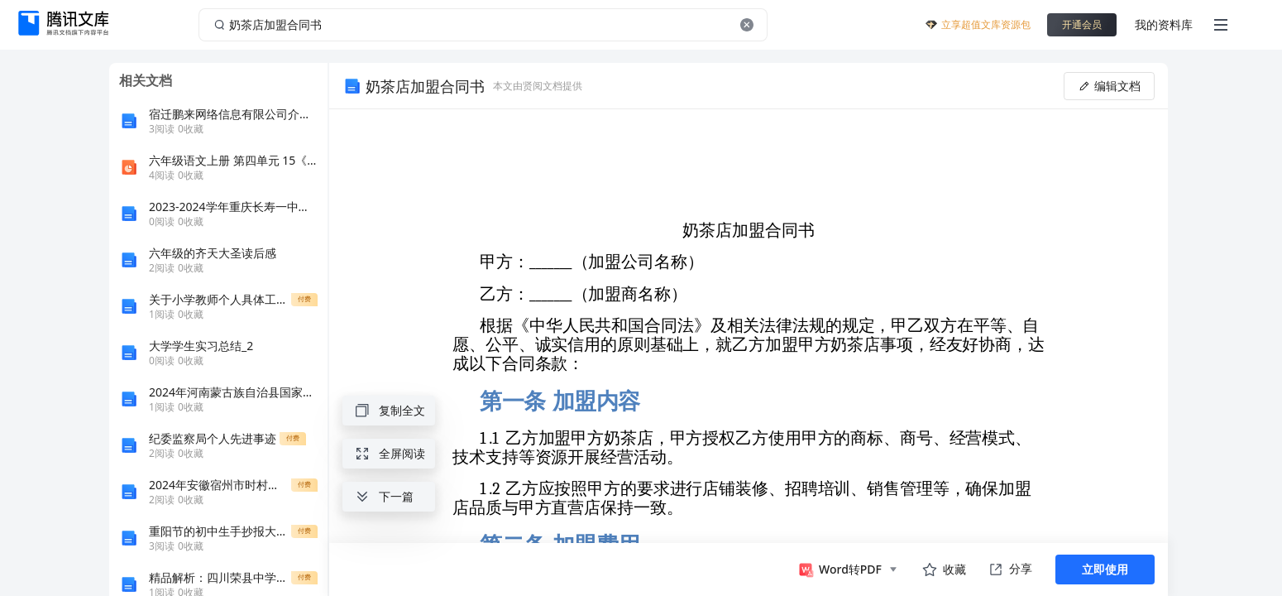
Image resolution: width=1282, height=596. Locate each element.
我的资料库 (1164, 24)
